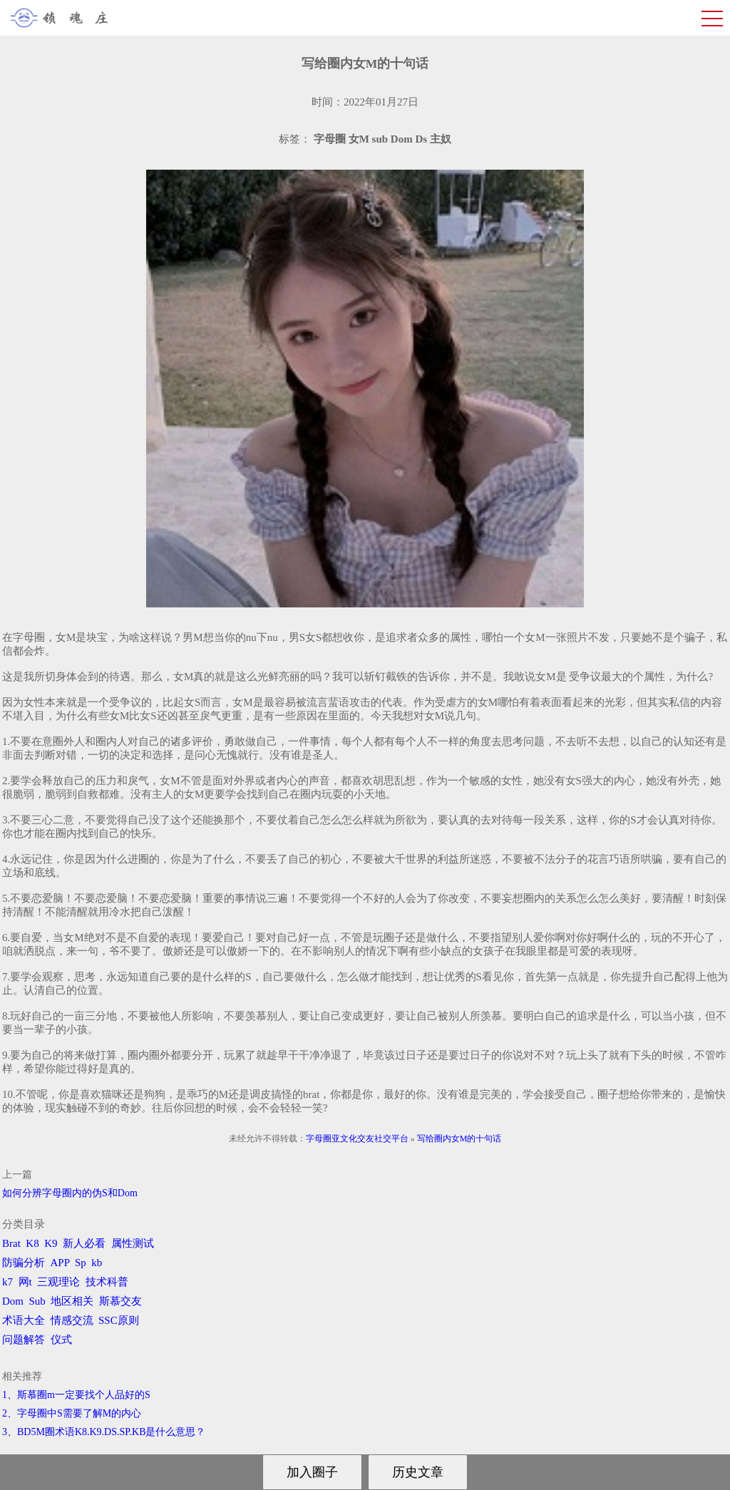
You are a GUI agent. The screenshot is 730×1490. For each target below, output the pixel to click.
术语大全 (23, 1320)
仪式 (61, 1339)
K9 (50, 1243)
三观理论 (58, 1282)
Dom (13, 1301)
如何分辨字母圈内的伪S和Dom (70, 1193)
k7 (7, 1282)
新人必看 (84, 1243)
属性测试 (132, 1243)
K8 (32, 1243)
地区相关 (72, 1301)
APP (60, 1262)
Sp (80, 1262)
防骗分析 (23, 1262)
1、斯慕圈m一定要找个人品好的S (76, 1394)
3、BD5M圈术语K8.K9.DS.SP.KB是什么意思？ (103, 1432)
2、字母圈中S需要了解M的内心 (71, 1413)
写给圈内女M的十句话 (459, 1139)
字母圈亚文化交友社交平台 (357, 1139)
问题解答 (23, 1339)
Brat (11, 1243)
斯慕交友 (120, 1301)
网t (25, 1282)
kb (96, 1262)
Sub (37, 1301)
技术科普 (107, 1282)
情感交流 (72, 1320)
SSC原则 (118, 1320)
